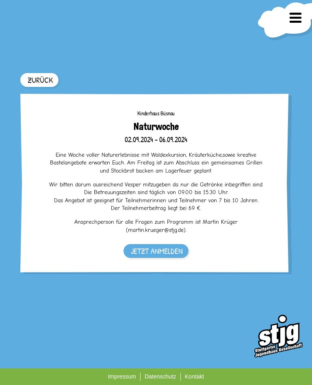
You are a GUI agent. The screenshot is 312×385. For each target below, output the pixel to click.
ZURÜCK (40, 79)
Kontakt (194, 376)
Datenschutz (160, 376)
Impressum (122, 376)
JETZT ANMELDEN (157, 250)
